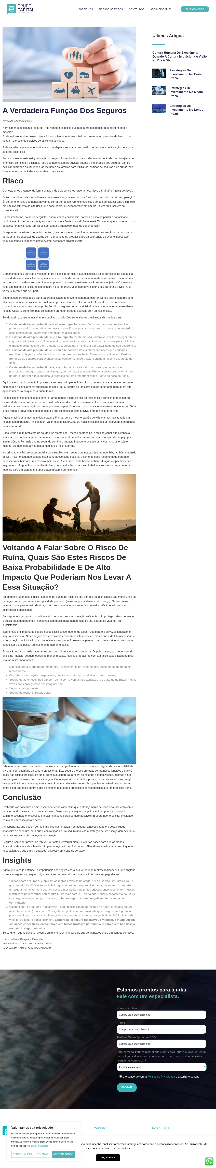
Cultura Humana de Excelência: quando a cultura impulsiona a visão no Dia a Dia (179, 56)
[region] (44, 1141)
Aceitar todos (63, 1154)
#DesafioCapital (162, 9)
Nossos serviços (111, 9)
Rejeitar (43, 1154)
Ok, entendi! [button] (108, 1157)
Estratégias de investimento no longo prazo (186, 109)
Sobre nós (85, 9)
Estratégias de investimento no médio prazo (186, 92)
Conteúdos (136, 9)
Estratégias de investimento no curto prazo (186, 74)
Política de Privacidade (38, 1146)
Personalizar (22, 1154)
